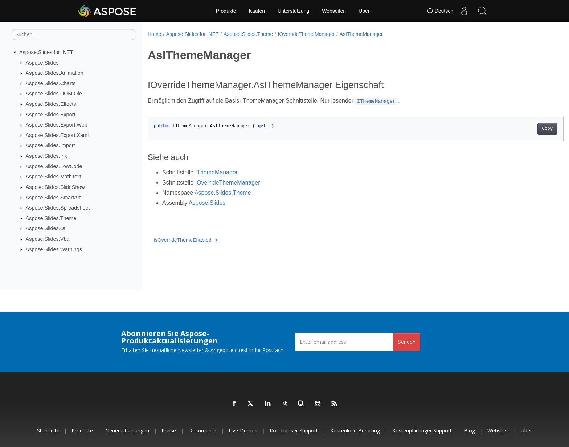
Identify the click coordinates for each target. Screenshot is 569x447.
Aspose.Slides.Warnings (54, 249)
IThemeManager (216, 172)
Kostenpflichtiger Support (422, 430)
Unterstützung (293, 11)
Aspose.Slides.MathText (54, 176)
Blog (469, 430)
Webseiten (334, 11)
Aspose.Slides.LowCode (54, 166)
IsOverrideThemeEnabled (185, 240)
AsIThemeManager (361, 34)
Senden (407, 341)
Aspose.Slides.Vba (48, 239)
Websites (498, 430)
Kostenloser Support (294, 430)
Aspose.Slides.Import (50, 145)
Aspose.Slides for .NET (46, 52)
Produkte (226, 11)
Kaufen (257, 11)
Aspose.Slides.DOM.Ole (54, 93)
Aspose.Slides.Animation (54, 73)
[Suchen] (73, 34)
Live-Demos (243, 430)
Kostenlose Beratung (355, 430)
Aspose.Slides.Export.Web (56, 125)
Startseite (48, 430)
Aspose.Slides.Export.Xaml (57, 135)
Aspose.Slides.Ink (46, 156)
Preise (168, 430)
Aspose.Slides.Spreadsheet (58, 208)
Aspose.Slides (42, 62)
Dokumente (202, 430)
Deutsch (440, 11)
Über (364, 11)
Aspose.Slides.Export (50, 114)
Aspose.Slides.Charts (51, 83)
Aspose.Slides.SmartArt (53, 197)
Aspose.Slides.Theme (51, 218)
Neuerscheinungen (127, 430)
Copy (518, 128)
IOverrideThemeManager (306, 34)
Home (154, 34)
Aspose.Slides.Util (47, 228)
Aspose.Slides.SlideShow (55, 187)
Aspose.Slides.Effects (51, 104)
